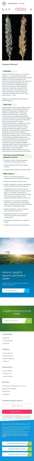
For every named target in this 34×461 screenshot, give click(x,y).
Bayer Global (6, 343)
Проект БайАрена (7, 370)
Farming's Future (7, 373)
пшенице (21, 74)
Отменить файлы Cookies (17, 449)
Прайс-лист (6, 361)
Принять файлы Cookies (17, 454)
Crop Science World (8, 340)
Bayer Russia (6, 338)
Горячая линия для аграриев (17, 390)
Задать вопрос (20, 9)
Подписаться (15, 411)
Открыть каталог (11, 290)
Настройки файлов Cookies (17, 443)
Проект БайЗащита (8, 376)
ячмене (9, 76)
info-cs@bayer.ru (6, 394)
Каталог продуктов (8, 353)
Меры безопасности (8, 355)
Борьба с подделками (8, 358)
